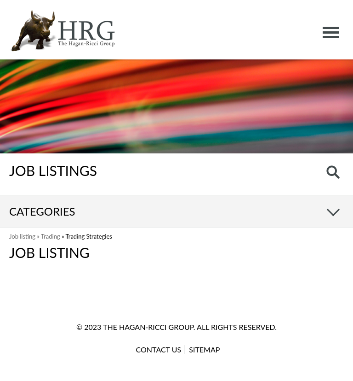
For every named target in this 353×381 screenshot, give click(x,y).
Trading (50, 236)
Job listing (22, 236)
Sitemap (204, 349)
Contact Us (159, 349)
